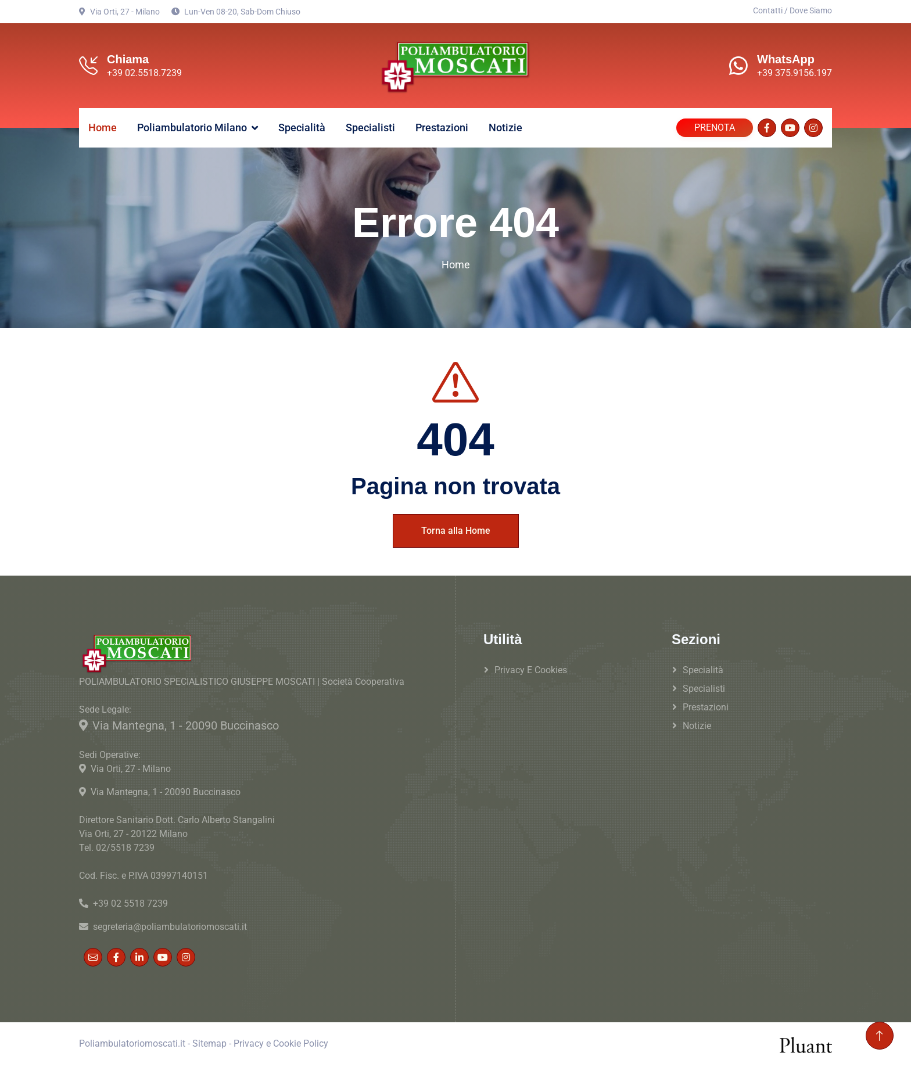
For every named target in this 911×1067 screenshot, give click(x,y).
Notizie (505, 127)
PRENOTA (714, 127)
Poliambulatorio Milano (192, 127)
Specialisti (370, 127)
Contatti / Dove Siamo (792, 10)
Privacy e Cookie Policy (281, 1043)
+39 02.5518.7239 (144, 72)
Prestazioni (441, 127)
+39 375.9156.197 (794, 72)
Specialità (301, 127)
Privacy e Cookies (530, 670)
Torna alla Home (455, 530)
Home (102, 127)
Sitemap (209, 1043)
